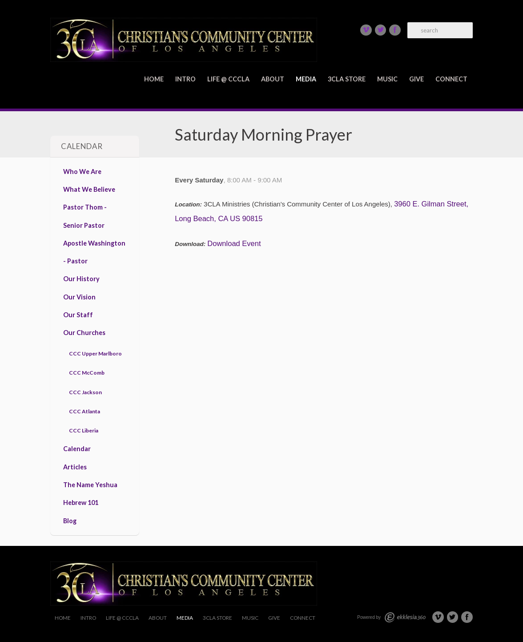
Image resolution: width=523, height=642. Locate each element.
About (272, 79)
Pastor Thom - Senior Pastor (85, 216)
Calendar (77, 448)
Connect (451, 79)
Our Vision (79, 297)
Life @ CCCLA (228, 79)
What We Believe (89, 189)
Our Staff (78, 315)
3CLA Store (347, 79)
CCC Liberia (83, 430)
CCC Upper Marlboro (95, 353)
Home (154, 79)
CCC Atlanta (84, 411)
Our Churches (84, 332)
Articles (75, 467)
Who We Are (82, 171)
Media (306, 79)
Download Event (234, 243)
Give (416, 79)
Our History (81, 279)
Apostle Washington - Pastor (94, 252)
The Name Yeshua (90, 485)
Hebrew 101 (80, 502)
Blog (69, 521)
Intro (185, 79)
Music (387, 79)
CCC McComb (87, 372)
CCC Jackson (85, 392)
